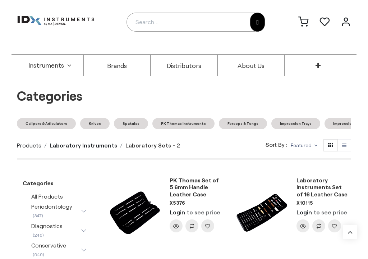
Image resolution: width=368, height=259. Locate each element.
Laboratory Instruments (83, 145)
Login (177, 212)
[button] (304, 145)
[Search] (257, 22)
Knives (95, 123)
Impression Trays (296, 123)
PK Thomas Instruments (183, 123)
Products (29, 145)
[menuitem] (50, 65)
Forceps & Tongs (242, 123)
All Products (47, 196)
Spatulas (131, 123)
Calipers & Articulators (46, 123)
